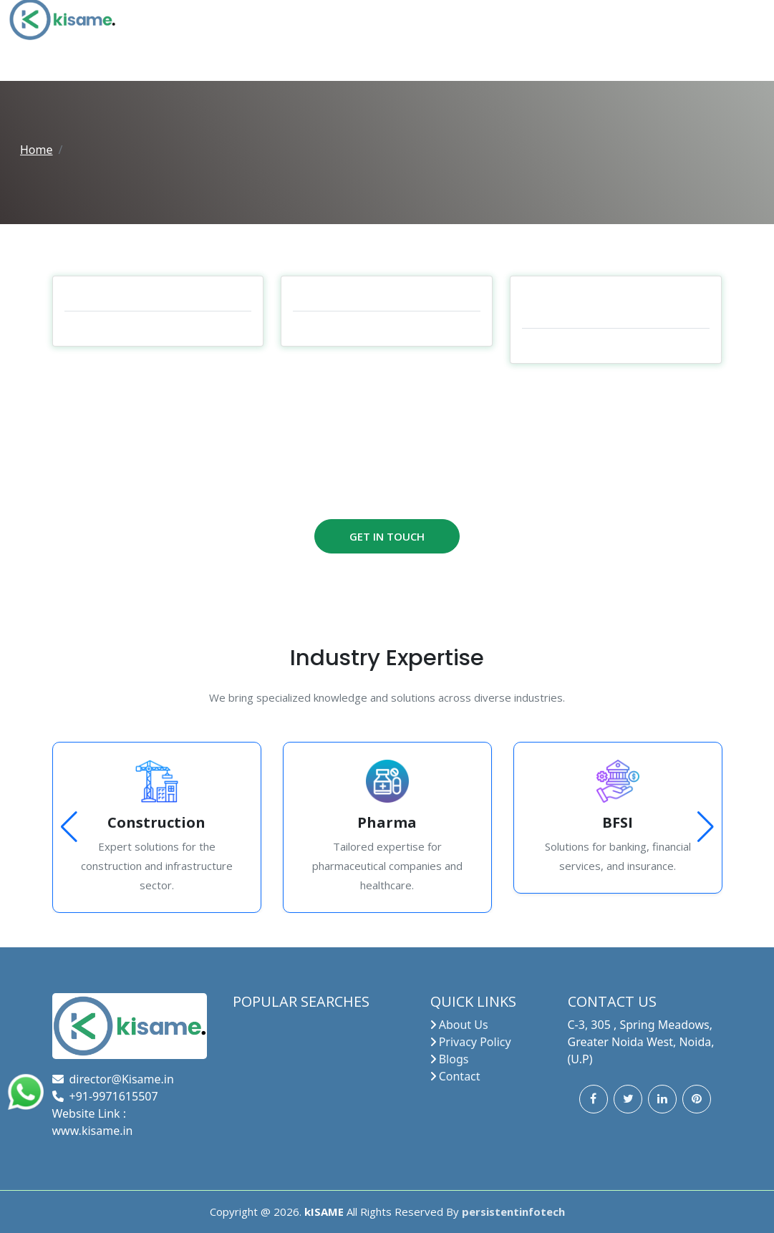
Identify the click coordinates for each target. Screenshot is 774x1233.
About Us (463, 1025)
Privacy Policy (475, 1042)
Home (36, 150)
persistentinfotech (513, 1211)
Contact (459, 1076)
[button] (705, 827)
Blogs (454, 1059)
